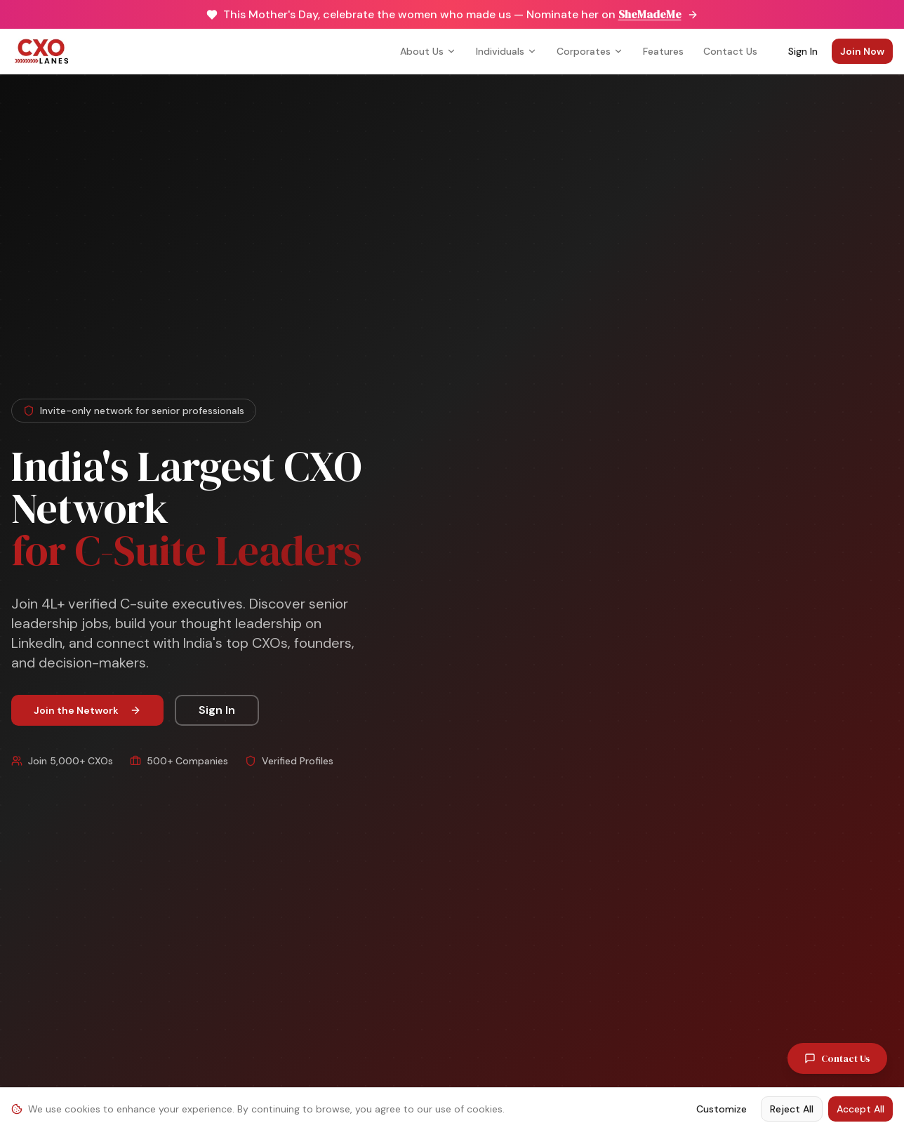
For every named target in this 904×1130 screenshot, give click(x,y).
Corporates (590, 51)
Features (663, 51)
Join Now (862, 51)
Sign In (803, 51)
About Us (428, 51)
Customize (721, 1109)
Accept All (860, 1109)
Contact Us (730, 51)
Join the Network (87, 710)
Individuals (506, 51)
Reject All (791, 1109)
